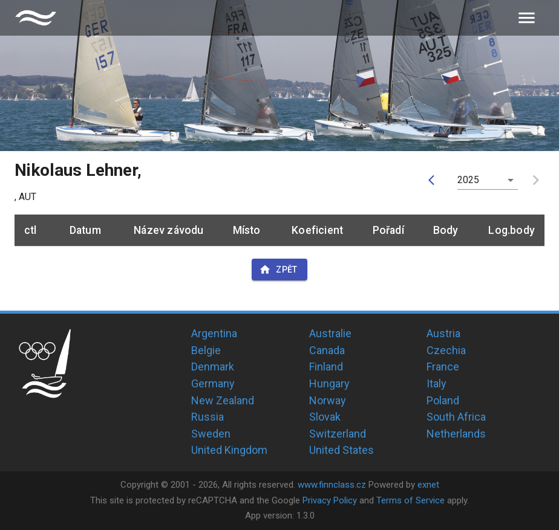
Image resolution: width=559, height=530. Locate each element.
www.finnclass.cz (332, 484)
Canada (327, 350)
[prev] (434, 180)
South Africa (456, 416)
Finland (326, 366)
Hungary (329, 383)
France (443, 366)
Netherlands (456, 433)
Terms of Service (410, 500)
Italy (436, 383)
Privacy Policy (329, 500)
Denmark (212, 366)
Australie (330, 333)
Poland (443, 400)
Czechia (446, 350)
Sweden (210, 433)
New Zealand (222, 400)
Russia (207, 416)
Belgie (206, 350)
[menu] (526, 18)
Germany (213, 383)
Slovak (325, 416)
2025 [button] (468, 180)
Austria (443, 333)
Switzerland (337, 433)
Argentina (214, 333)
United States (341, 450)
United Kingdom (229, 450)
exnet (428, 484)
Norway (327, 400)
